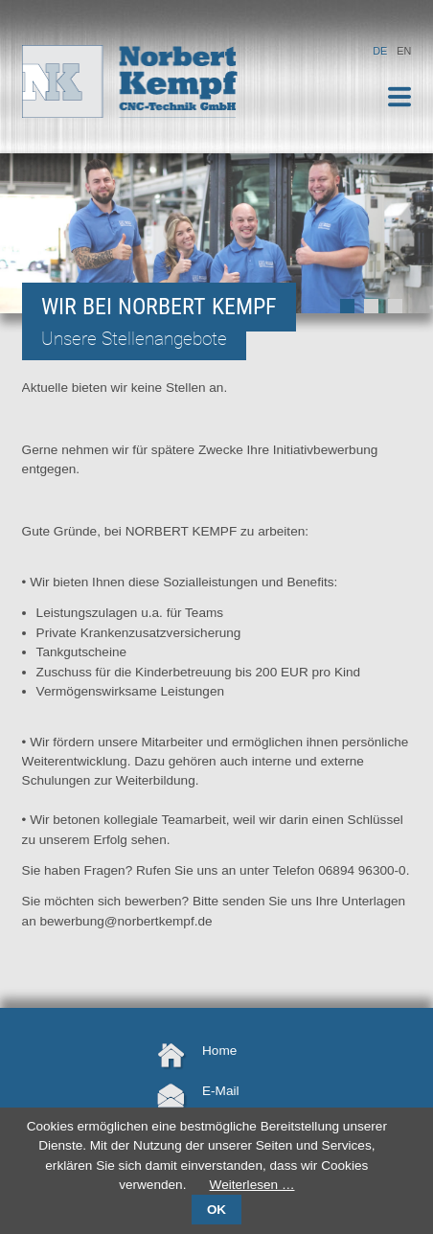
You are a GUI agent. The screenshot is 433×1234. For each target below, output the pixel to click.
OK (216, 1209)
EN (404, 51)
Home (219, 1050)
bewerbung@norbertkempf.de (126, 921)
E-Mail (220, 1091)
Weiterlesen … (252, 1184)
